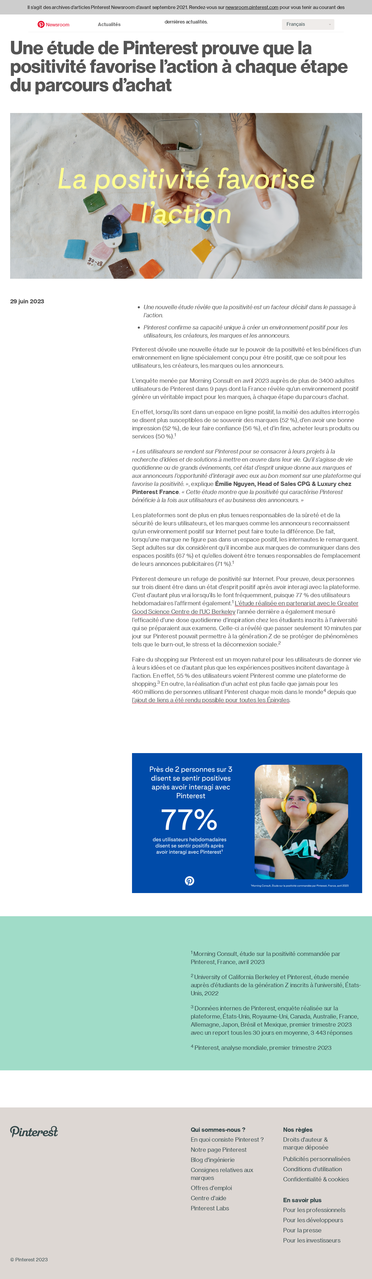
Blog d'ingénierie (213, 1158)
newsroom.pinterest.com (252, 7)
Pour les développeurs (313, 1218)
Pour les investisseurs (311, 1238)
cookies (338, 1177)
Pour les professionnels (314, 1208)
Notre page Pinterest (219, 1148)
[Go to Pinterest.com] (34, 1130)
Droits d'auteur (302, 1139)
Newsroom (30, 22)
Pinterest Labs (210, 1205)
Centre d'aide (209, 1195)
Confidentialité (302, 1177)
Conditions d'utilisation (312, 1167)
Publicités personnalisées (316, 1158)
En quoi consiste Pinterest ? (227, 1139)
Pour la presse (302, 1228)
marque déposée (306, 1146)
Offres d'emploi (211, 1185)
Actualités (81, 22)
